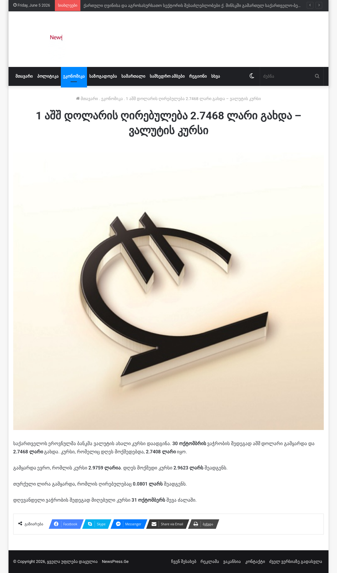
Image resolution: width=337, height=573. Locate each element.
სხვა (215, 76)
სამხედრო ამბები (167, 76)
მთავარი (24, 76)
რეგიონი (198, 76)
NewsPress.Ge (115, 561)
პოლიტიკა (48, 76)
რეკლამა (209, 561)
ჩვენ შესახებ (183, 561)
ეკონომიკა (74, 76)
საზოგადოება (103, 76)
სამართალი (133, 76)
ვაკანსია (232, 561)
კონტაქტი (255, 561)
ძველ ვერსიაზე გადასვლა (295, 561)
